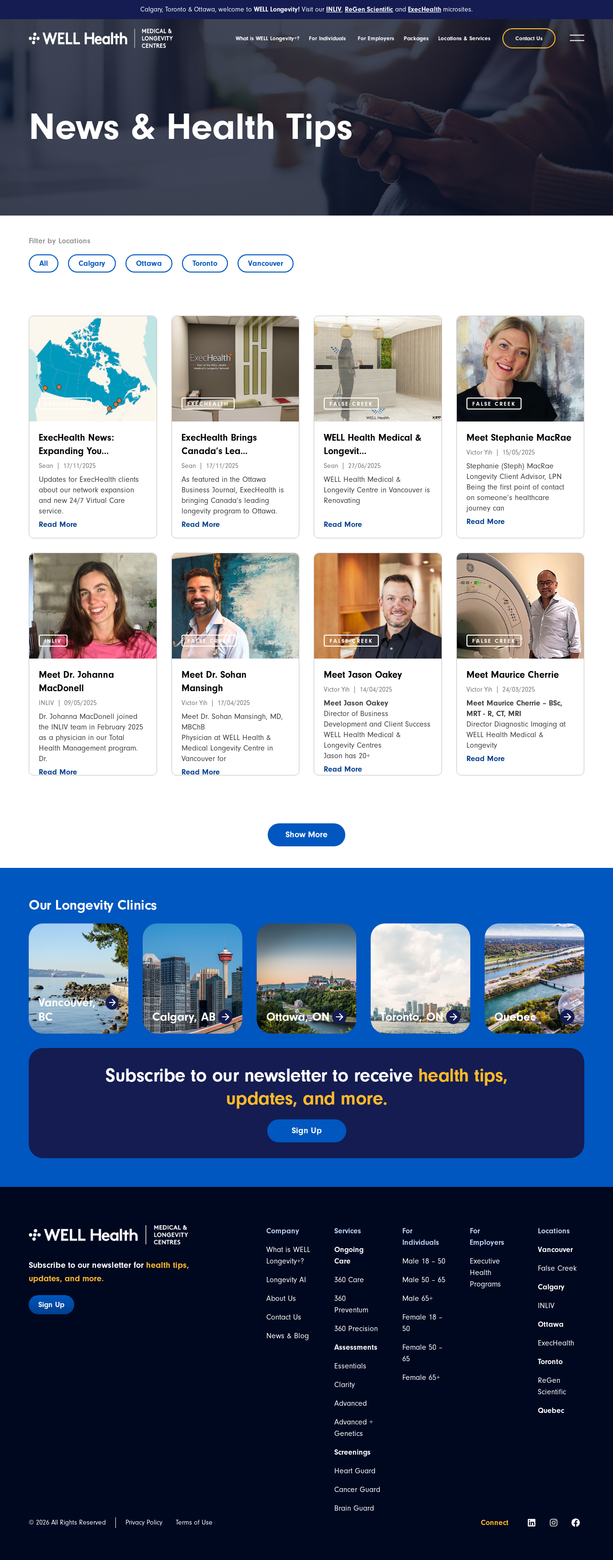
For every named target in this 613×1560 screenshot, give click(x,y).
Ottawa (149, 263)
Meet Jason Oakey (363, 674)
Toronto (205, 263)
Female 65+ (421, 1377)
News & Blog (287, 1336)
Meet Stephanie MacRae (518, 437)
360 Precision (356, 1328)
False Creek (557, 1268)
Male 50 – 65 (423, 1279)
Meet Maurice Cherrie (512, 674)
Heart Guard (354, 1471)
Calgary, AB (184, 1017)
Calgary (92, 263)
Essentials (350, 1366)
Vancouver (265, 263)
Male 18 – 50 (423, 1261)
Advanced (350, 1403)
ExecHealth (556, 1343)
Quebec (515, 1017)
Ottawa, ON (297, 1017)
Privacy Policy (143, 1522)
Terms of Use (194, 1522)
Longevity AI (286, 1279)
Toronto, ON (411, 1017)
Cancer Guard (357, 1489)
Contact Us (283, 1317)
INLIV (546, 1305)
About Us (281, 1298)
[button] (65, 404)
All (43, 263)
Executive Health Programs (485, 1272)
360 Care (349, 1279)
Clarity (344, 1384)
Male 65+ (417, 1298)
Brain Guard (354, 1508)
